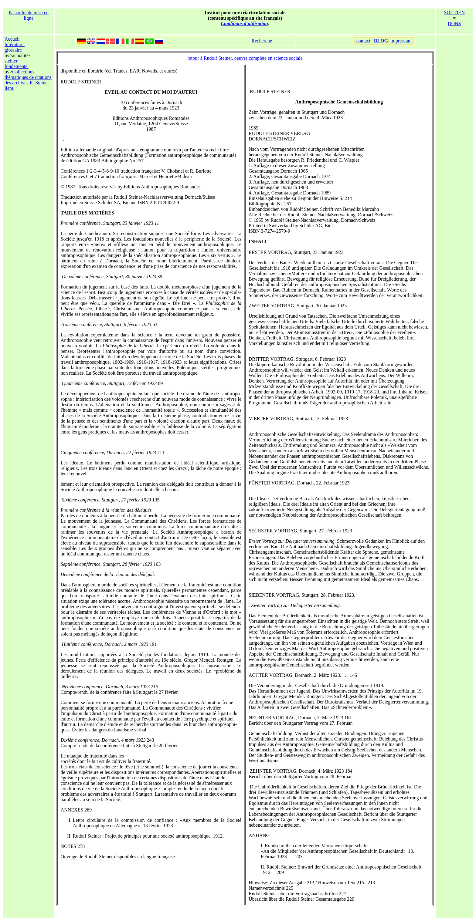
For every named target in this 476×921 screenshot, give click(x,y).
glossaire (14, 49)
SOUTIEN (454, 12)
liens (9, 88)
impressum (401, 40)
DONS (454, 23)
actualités (21, 55)
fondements (17, 66)
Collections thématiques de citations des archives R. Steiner (28, 77)
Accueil (12, 39)
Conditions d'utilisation (244, 23)
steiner (12, 60)
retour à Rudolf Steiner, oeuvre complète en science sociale (244, 58)
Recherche (262, 40)
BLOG (381, 40)
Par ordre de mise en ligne (29, 15)
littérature (15, 44)
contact (363, 40)
